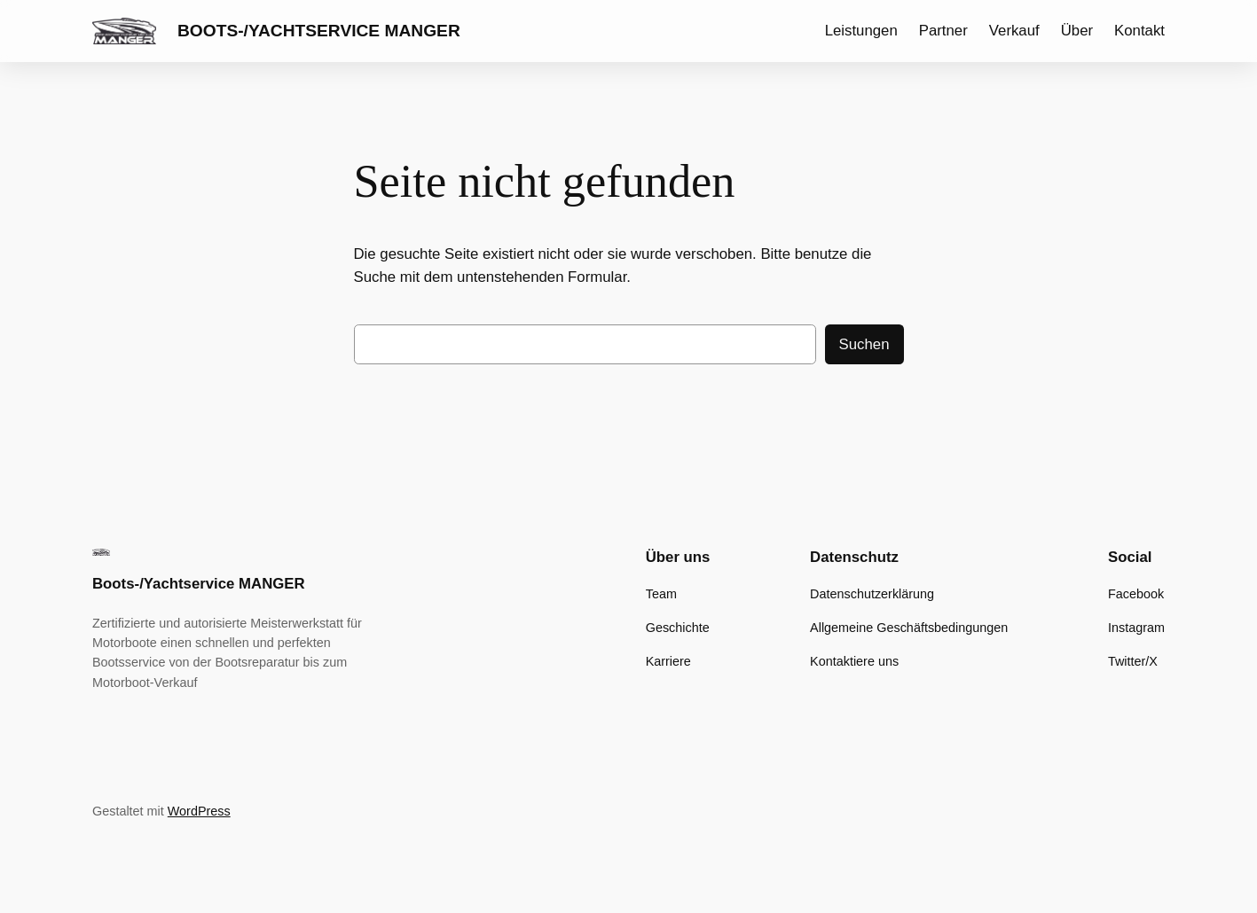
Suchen (864, 344)
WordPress (199, 811)
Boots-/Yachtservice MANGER (318, 30)
